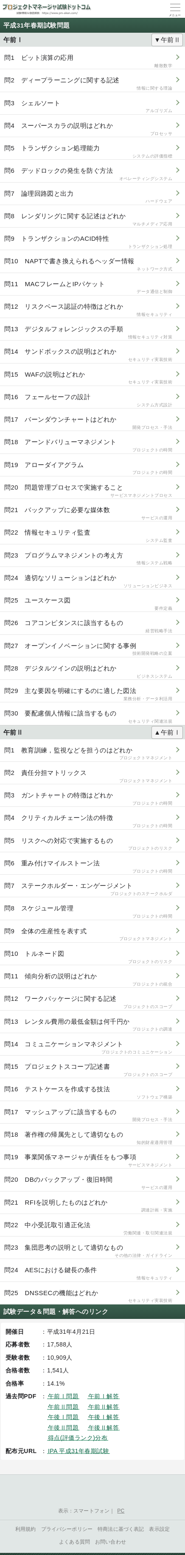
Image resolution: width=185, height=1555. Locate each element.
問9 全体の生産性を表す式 (88, 934)
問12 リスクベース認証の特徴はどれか (88, 310)
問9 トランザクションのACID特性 (88, 242)
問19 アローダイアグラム (88, 468)
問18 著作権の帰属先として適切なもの (88, 1138)
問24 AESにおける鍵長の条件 (88, 1273)
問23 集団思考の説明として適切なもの (88, 1251)
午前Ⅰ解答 (103, 1396)
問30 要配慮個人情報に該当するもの (88, 717)
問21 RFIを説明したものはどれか (88, 1206)
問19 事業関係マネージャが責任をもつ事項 (88, 1160)
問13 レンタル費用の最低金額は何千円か (88, 1025)
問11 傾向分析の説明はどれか (88, 979)
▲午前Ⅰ (167, 732)
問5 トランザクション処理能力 (88, 151)
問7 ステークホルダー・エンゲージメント (88, 889)
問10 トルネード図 (88, 957)
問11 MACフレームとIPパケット (88, 287)
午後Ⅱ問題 (63, 1427)
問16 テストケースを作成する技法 (88, 1092)
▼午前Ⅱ (167, 39)
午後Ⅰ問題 (63, 1417)
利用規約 (25, 1529)
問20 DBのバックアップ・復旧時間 (88, 1183)
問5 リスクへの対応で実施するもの (88, 844)
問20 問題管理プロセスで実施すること (88, 491)
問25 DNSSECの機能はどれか (88, 1296)
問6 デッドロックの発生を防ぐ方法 (88, 174)
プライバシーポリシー (67, 1529)
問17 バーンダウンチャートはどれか (88, 423)
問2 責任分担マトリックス (88, 776)
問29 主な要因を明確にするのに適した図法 (88, 694)
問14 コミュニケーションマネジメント (88, 1047)
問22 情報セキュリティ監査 (88, 536)
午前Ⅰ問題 (63, 1396)
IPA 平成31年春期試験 (78, 1451)
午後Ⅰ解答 (103, 1417)
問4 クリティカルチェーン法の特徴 (88, 821)
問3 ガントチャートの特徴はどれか (88, 799)
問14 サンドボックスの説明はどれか (88, 355)
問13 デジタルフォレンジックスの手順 (88, 332)
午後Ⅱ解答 (103, 1427)
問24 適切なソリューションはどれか (88, 581)
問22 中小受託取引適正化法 (88, 1228)
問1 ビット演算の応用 (88, 61)
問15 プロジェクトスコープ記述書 (88, 1070)
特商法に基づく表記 (121, 1529)
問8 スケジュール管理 (88, 911)
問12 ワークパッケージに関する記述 (88, 1002)
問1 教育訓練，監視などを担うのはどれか (88, 754)
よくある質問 (74, 1542)
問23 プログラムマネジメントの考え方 (88, 559)
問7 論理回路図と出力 (88, 197)
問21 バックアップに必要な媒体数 (88, 513)
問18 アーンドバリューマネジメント (88, 445)
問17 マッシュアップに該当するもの (88, 1115)
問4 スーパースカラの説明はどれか (88, 129)
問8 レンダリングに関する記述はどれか (88, 219)
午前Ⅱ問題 (63, 1406)
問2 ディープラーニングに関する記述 (88, 83)
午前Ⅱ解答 (103, 1406)
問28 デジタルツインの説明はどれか (88, 672)
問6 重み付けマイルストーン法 (88, 866)
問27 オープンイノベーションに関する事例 (88, 649)
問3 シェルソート (88, 106)
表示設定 (159, 1529)
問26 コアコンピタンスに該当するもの (88, 626)
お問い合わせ (110, 1542)
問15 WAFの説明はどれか (88, 378)
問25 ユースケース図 (88, 604)
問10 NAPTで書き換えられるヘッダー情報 (88, 264)
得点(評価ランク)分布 (77, 1437)
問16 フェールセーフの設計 (88, 400)
